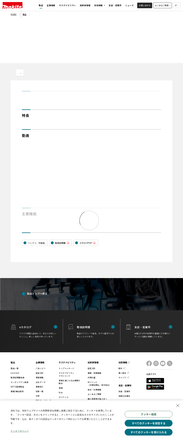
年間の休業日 (124, 396)
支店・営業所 (125, 385)
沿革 (38, 395)
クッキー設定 (148, 414)
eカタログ (15, 373)
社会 (61, 392)
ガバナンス (63, 397)
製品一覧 (15, 368)
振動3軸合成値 (17, 391)
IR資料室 (91, 377)
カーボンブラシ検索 (19, 382)
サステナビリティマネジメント (66, 374)
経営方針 (40, 373)
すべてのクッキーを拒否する (148, 423)
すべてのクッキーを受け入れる (148, 432)
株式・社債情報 (94, 389)
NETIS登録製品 (17, 386)
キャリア (122, 377)
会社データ (40, 382)
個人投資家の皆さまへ (97, 398)
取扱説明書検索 (17, 377)
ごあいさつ (40, 368)
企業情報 (40, 362)
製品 (13, 362)
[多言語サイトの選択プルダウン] (176, 5)
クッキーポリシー (19, 431)
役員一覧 (40, 391)
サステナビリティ (67, 362)
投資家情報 (93, 362)
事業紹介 (40, 386)
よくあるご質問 (94, 394)
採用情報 (123, 362)
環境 (61, 388)
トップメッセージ (66, 368)
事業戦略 (40, 377)
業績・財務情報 (94, 373)
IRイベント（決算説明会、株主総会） (99, 384)
